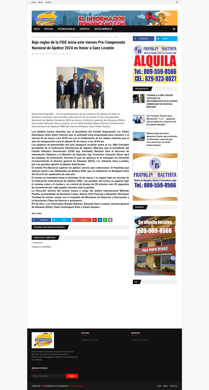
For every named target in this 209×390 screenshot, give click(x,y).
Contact (48, 2)
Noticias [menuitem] (48, 29)
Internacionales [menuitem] (66, 29)
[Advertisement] (151, 305)
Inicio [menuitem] (37, 29)
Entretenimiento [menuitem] (103, 29)
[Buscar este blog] (49, 376)
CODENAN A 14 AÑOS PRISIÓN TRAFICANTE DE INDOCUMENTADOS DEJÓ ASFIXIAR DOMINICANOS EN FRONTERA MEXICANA (162, 101)
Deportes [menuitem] (85, 29)
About (40, 2)
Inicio (34, 37)
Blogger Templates (76, 386)
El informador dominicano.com (47, 53)
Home (34, 2)
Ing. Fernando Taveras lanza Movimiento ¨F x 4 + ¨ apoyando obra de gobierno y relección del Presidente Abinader (161, 120)
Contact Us (173, 386)
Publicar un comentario (41, 247)
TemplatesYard (51, 386)
